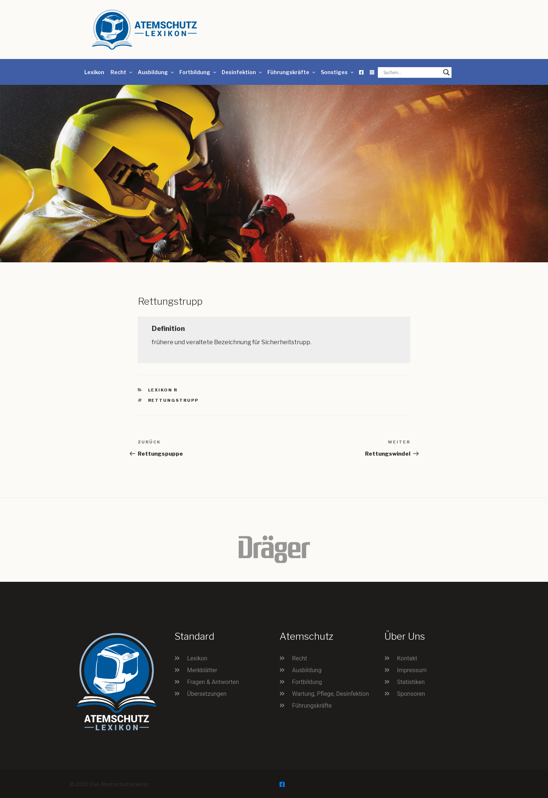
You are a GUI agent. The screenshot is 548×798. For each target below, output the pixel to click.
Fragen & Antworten (213, 681)
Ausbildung (156, 72)
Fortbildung (198, 72)
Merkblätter (202, 670)
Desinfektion (242, 72)
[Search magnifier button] (446, 72)
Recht (121, 72)
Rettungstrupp (173, 400)
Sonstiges (338, 72)
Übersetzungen (206, 693)
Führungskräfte (291, 72)
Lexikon (94, 72)
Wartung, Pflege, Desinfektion (330, 693)
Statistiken (411, 681)
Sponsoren (411, 693)
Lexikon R (163, 390)
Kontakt (407, 658)
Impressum (412, 670)
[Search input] (411, 72)
